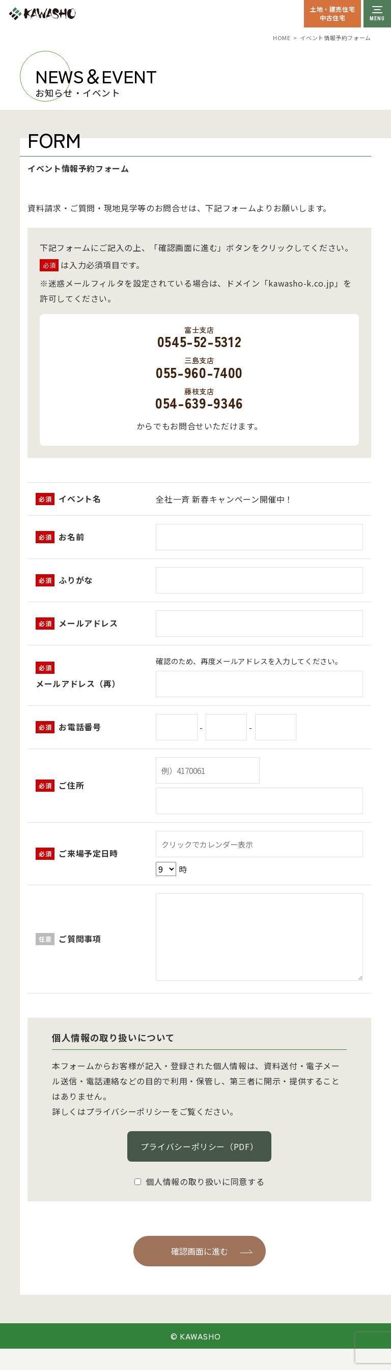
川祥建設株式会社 (65, 13)
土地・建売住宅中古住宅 (332, 13)
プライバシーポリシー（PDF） (200, 1146)
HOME (282, 38)
